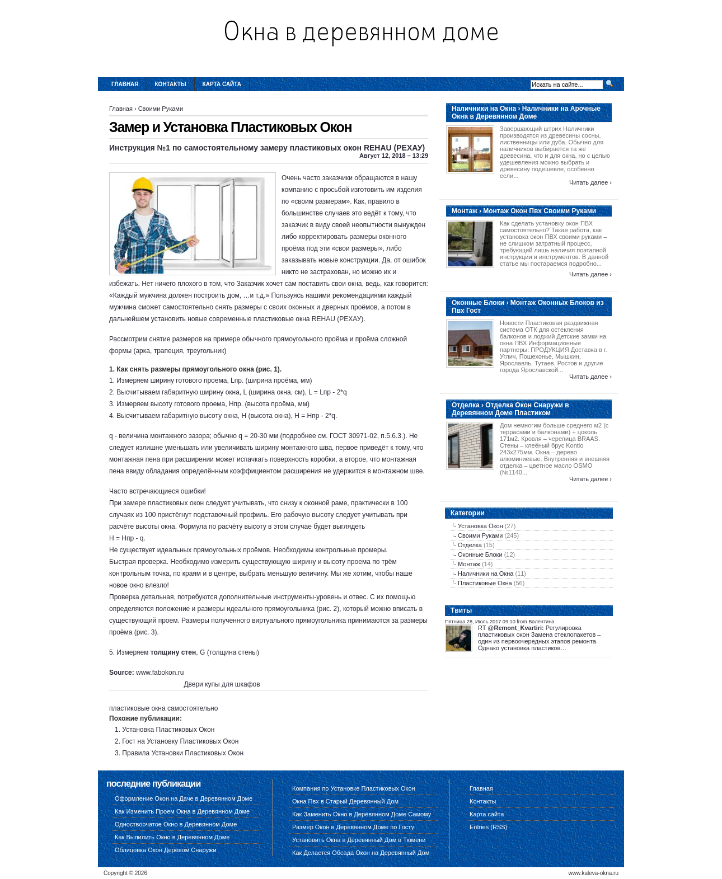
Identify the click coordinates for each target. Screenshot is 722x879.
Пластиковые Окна (485, 583)
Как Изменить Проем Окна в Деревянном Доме (182, 811)
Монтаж (469, 564)
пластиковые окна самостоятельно (163, 708)
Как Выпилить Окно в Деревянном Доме (172, 837)
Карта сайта (222, 84)
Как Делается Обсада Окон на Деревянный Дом (360, 852)
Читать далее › (590, 182)
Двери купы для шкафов (222, 684)
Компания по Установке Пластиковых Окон (353, 788)
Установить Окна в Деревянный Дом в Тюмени (359, 839)
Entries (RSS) (488, 827)
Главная (125, 84)
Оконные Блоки (480, 554)
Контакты (170, 84)
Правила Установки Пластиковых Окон (182, 753)
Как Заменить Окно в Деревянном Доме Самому (361, 814)
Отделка (470, 545)
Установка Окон (480, 526)
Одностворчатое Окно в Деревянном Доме (176, 824)
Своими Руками (160, 108)
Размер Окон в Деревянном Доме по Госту (353, 827)
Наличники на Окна (485, 573)
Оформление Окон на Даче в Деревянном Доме (183, 798)
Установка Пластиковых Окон (168, 730)
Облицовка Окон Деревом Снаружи (166, 850)
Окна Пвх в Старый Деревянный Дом (345, 801)
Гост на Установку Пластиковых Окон (180, 741)
